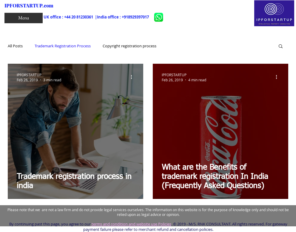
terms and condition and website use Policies (131, 224)
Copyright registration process (129, 46)
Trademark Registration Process (63, 46)
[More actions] (133, 77)
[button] (23, 18)
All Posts (15, 46)
